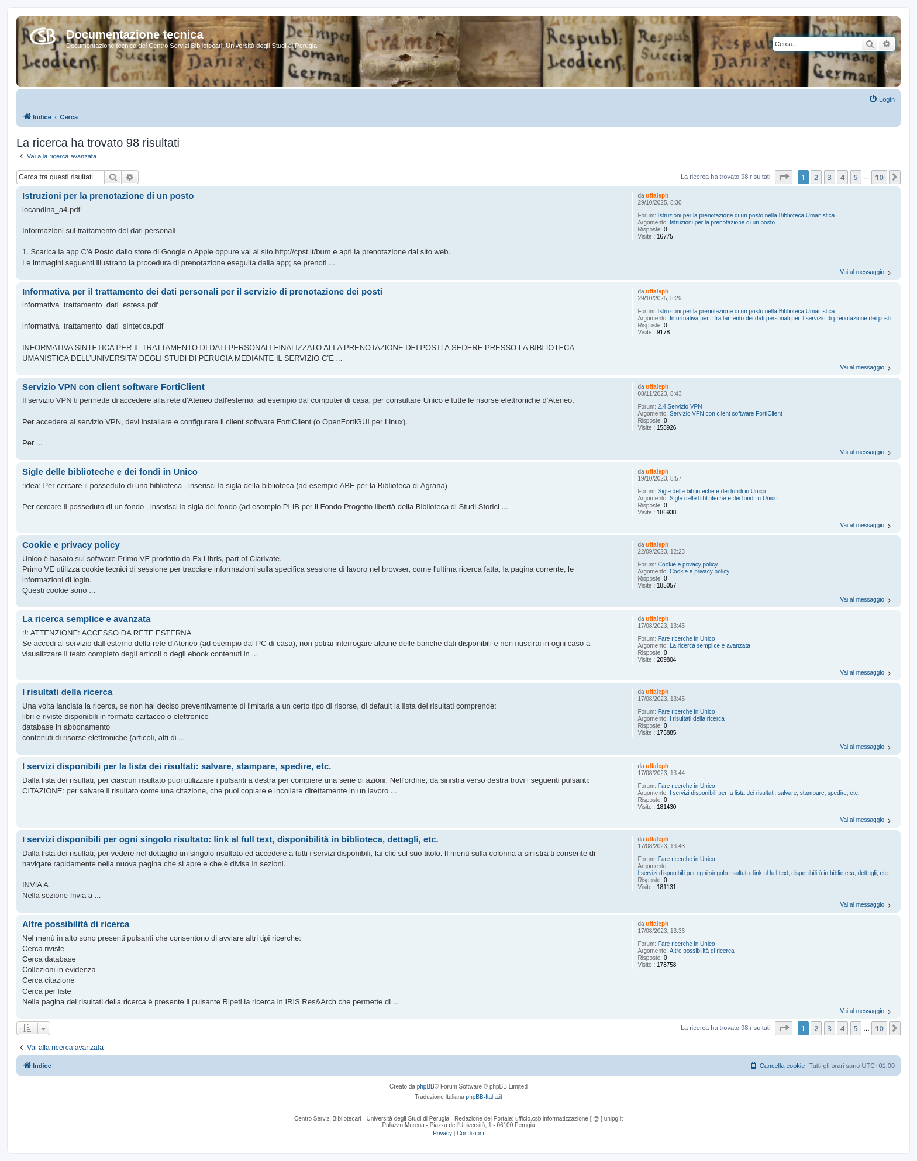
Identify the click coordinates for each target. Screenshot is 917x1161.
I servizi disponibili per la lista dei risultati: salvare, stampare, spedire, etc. (765, 793)
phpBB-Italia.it (484, 1097)
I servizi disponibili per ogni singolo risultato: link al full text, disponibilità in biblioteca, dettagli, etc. (763, 873)
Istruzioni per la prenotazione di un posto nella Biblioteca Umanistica (746, 215)
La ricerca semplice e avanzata (710, 645)
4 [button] (842, 177)
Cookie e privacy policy (688, 564)
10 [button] (879, 177)
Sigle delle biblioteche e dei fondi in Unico (712, 491)
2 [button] (816, 177)
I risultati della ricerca (697, 719)
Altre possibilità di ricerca (702, 951)
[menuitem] (881, 99)
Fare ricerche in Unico (686, 638)
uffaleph (657, 195)
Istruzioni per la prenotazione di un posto (722, 222)
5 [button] (856, 177)
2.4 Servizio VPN (680, 406)
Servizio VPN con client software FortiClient (726, 413)
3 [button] (830, 177)
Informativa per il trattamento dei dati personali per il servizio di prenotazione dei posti (780, 318)
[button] (783, 177)
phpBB (426, 1086)
